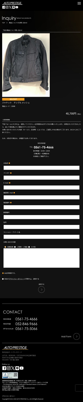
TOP (3, 23)
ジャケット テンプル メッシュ (41, 102)
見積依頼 (10, 247)
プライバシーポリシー (16, 279)
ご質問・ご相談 (22, 247)
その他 (33, 247)
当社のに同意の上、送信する (20, 279)
